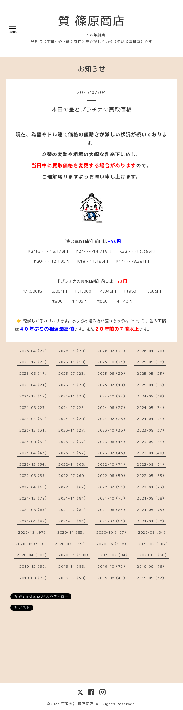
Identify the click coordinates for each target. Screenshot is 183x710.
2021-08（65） (34, 509)
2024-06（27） (112, 407)
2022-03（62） (73, 487)
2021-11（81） (73, 498)
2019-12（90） (34, 566)
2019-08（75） (34, 577)
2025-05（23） (151, 373)
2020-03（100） (74, 554)
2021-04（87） (34, 521)
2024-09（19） (151, 396)
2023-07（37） (73, 441)
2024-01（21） (151, 418)
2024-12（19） (34, 396)
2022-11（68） (73, 464)
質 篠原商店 (91, 20)
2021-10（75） (112, 498)
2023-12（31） (34, 430)
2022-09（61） (151, 464)
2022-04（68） (34, 487)
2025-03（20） (73, 384)
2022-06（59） (112, 475)
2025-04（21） (34, 384)
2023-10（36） (112, 430)
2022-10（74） (112, 464)
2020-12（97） (32, 532)
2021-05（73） (151, 509)
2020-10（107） (112, 532)
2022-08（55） (34, 475)
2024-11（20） (73, 396)
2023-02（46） (112, 452)
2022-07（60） (73, 475)
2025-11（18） (73, 362)
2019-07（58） (73, 577)
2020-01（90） (154, 554)
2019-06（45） (112, 577)
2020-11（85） (72, 532)
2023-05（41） (151, 441)
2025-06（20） (112, 373)
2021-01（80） (151, 521)
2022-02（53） (112, 487)
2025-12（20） (34, 362)
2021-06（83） (112, 509)
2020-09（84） (152, 532)
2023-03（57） (73, 452)
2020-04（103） (33, 554)
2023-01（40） (151, 452)
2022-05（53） (151, 475)
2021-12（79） (34, 498)
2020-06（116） (112, 543)
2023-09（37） (151, 430)
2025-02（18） (112, 384)
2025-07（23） (73, 373)
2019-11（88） (73, 566)
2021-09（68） (151, 498)
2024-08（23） (34, 407)
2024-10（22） (112, 396)
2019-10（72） (112, 566)
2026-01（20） (151, 350)
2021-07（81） (73, 509)
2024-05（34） (151, 407)
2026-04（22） (34, 350)
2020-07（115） (71, 543)
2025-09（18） (151, 362)
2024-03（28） (73, 418)
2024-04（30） (34, 418)
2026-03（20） (73, 350)
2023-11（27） (73, 430)
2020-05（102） (154, 543)
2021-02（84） (112, 521)
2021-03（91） (73, 521)
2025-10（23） (112, 362)
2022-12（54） (34, 464)
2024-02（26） (112, 418)
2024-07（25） (73, 407)
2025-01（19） (151, 384)
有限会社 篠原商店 (77, 703)
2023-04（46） (34, 452)
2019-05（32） (151, 577)
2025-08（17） (34, 373)
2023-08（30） (34, 441)
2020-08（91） (30, 543)
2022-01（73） (151, 487)
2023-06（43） (112, 441)
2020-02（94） (114, 554)
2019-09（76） (151, 566)
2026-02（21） (112, 350)
